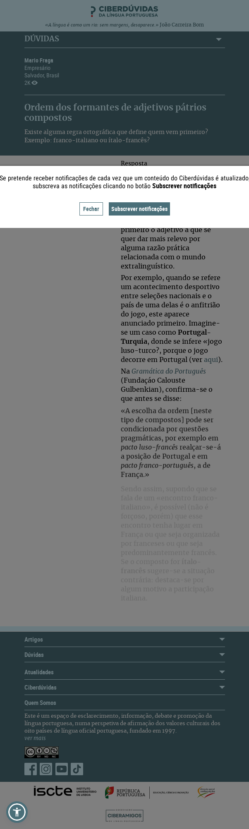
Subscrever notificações (139, 209)
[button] (17, 812)
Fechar (91, 209)
